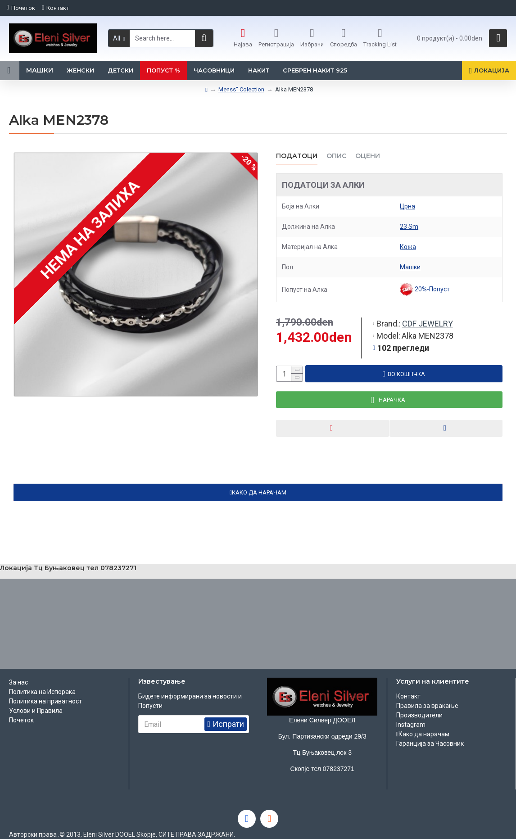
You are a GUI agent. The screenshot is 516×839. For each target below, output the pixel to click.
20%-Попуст (425, 289)
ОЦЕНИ (367, 156)
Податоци (296, 156)
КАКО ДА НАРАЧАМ (259, 485)
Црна (407, 206)
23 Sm (409, 226)
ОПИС (336, 156)
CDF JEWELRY (427, 315)
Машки (410, 267)
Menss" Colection (241, 89)
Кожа (408, 246)
